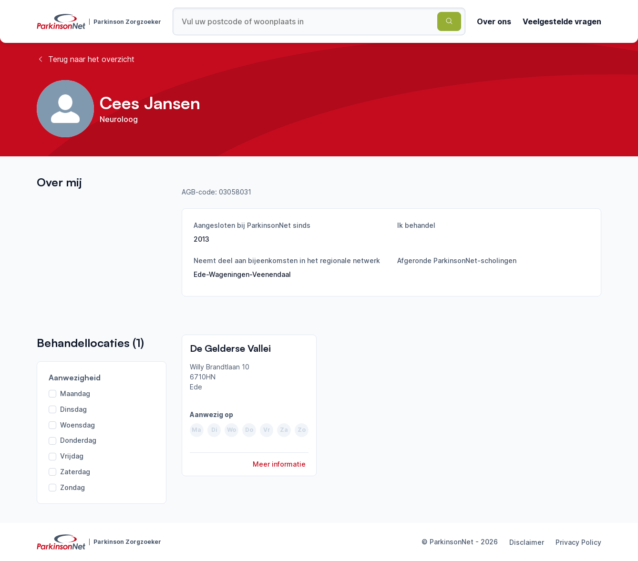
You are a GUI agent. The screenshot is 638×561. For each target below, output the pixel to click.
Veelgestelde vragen (562, 21)
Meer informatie (279, 464)
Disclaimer (526, 542)
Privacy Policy (578, 542)
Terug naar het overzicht (85, 59)
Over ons (494, 21)
